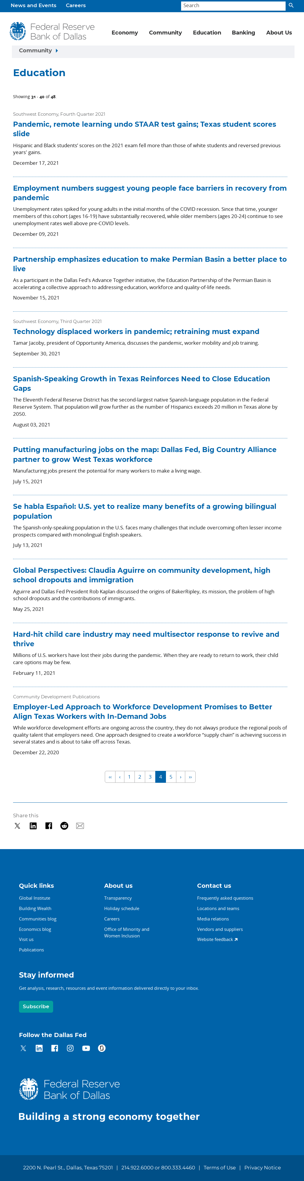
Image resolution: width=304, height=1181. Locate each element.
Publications (31, 950)
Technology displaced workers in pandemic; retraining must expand (136, 332)
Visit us (26, 939)
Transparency (118, 898)
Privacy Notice (262, 1168)
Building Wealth (35, 908)
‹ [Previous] (120, 776)
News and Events (33, 5)
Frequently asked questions (225, 898)
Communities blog (37, 919)
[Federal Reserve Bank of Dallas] (52, 31)
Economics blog (35, 929)
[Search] (233, 6)
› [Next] (180, 776)
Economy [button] (125, 33)
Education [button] (207, 33)
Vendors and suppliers (220, 929)
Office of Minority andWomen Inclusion (126, 932)
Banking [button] (243, 33)
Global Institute (34, 898)
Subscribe (36, 1006)
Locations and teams (218, 908)
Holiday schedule (121, 908)
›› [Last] (190, 776)
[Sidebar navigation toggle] (153, 52)
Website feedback (215, 939)
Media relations (213, 919)
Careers (76, 5)
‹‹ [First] (110, 776)
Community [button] (165, 33)
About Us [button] (279, 33)
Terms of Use (220, 1168)
